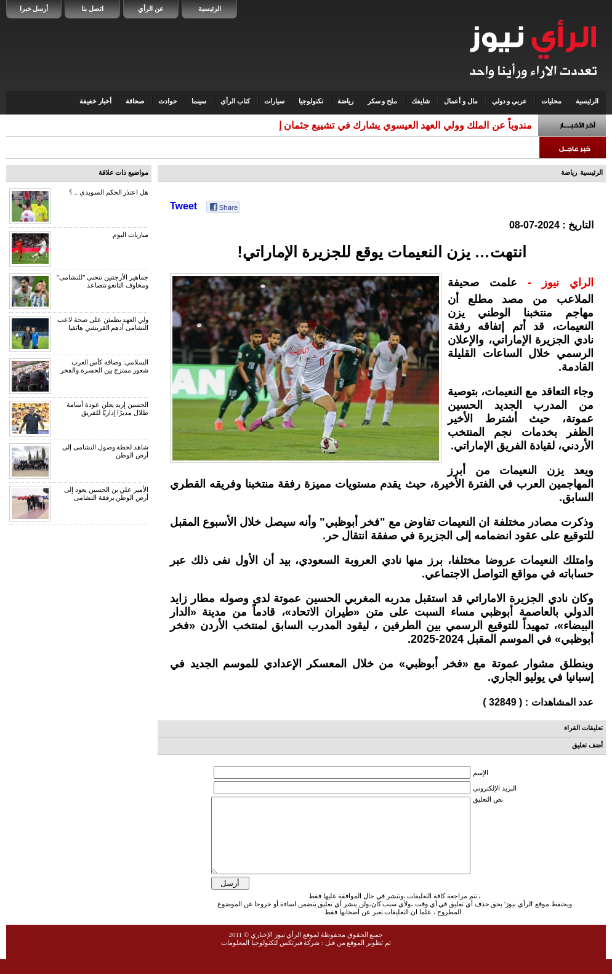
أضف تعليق (587, 745)
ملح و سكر (383, 101)
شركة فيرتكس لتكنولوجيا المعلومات (270, 957)
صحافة (135, 101)
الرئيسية (209, 8)
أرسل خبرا (34, 8)
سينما (198, 101)
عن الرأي (151, 8)
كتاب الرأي (235, 101)
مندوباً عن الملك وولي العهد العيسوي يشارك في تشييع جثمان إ (405, 125)
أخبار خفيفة (95, 101)
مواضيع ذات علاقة (124, 172)
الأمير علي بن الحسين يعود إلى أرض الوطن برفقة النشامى (106, 493)
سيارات (274, 101)
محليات (551, 101)
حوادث (167, 101)
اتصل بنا (92, 8)
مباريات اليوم (130, 234)
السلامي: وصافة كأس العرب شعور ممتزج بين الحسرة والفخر (104, 366)
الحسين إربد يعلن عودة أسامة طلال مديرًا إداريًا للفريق (107, 408)
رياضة (345, 101)
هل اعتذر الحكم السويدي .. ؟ (108, 192)
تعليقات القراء (583, 727)
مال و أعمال (461, 101)
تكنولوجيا (311, 101)
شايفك (420, 101)
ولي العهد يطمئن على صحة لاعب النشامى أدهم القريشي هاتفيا (102, 323)
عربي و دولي (510, 101)
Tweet (183, 206)
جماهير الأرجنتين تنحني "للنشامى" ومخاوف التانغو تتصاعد (102, 281)
